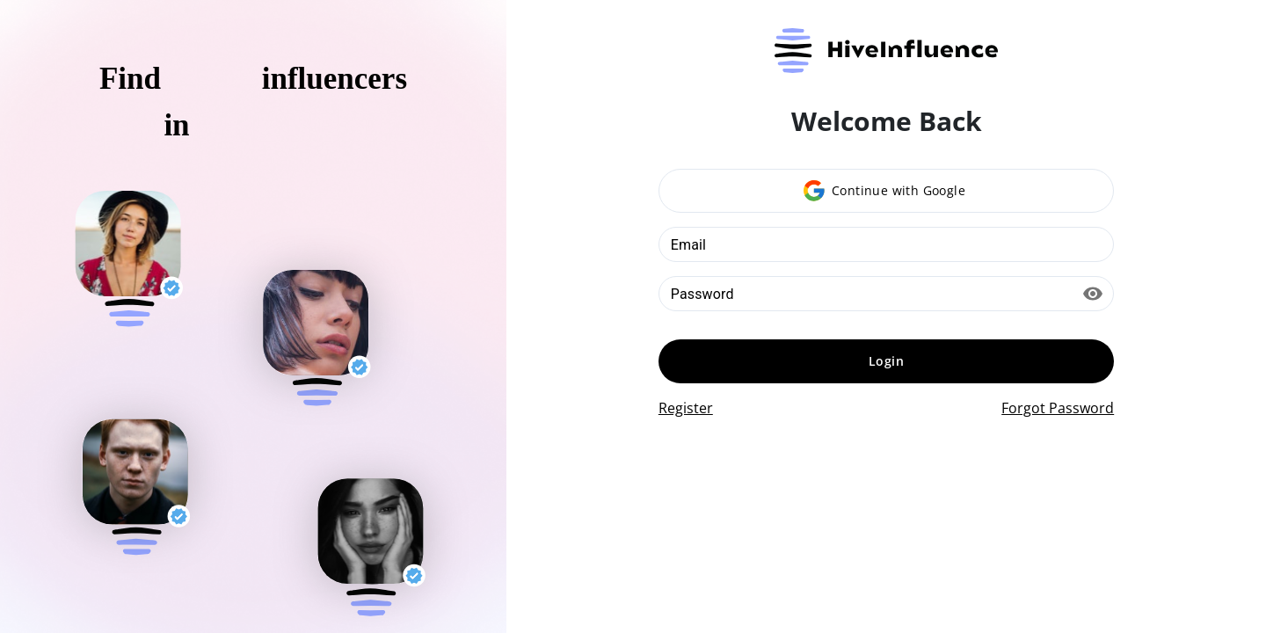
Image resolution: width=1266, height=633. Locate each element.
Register (685, 408)
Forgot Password (1057, 408)
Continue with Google (884, 190)
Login (886, 361)
